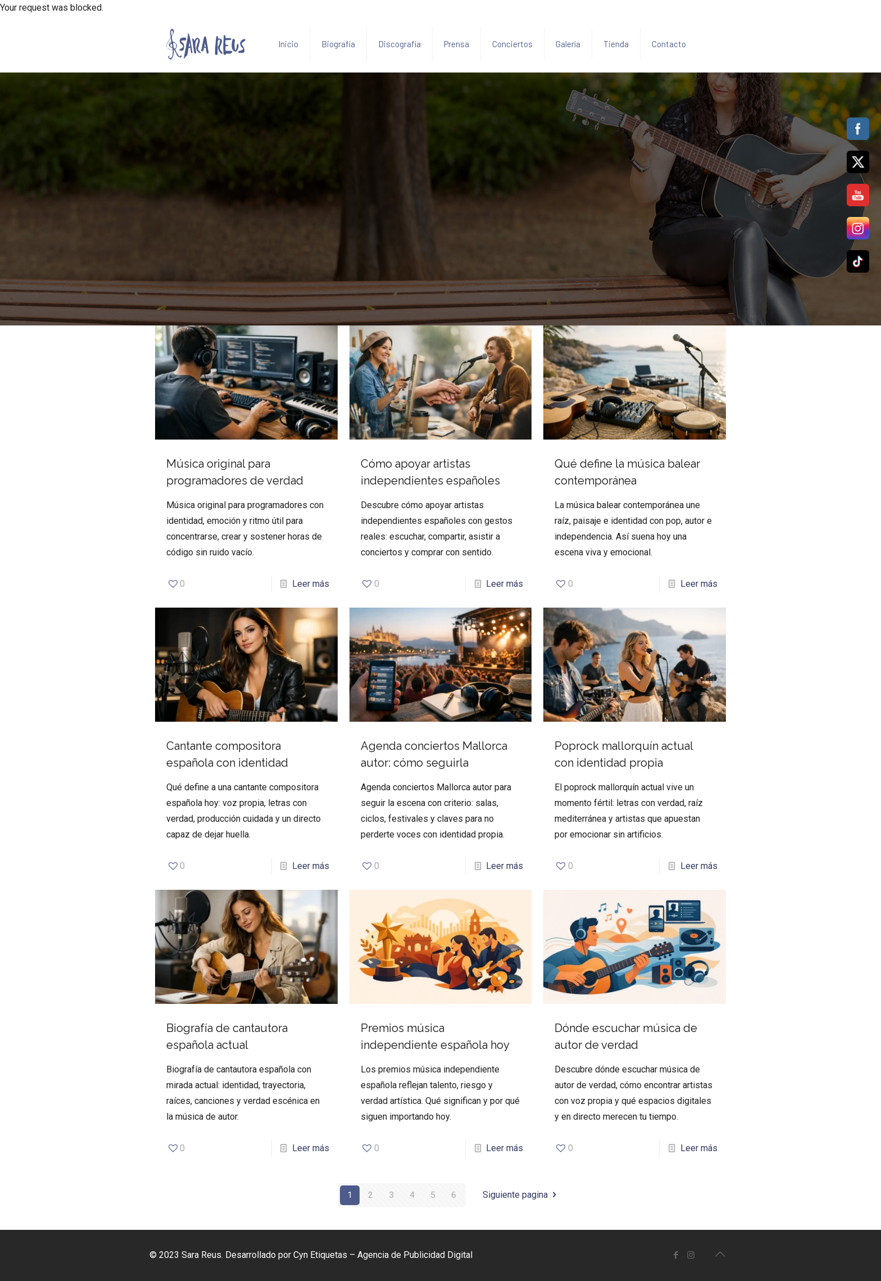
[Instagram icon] (691, 1255)
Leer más (310, 583)
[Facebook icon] (676, 1255)
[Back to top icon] (720, 1254)
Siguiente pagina (521, 1195)
